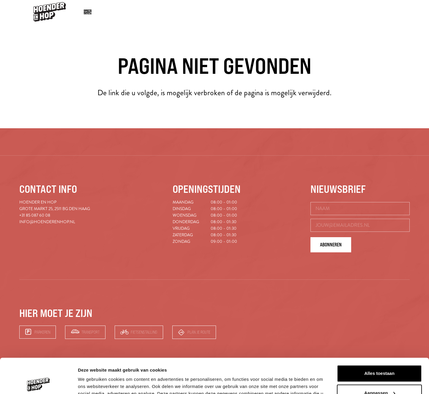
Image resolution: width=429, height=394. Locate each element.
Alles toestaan (379, 338)
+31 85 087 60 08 (34, 215)
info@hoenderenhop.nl (47, 222)
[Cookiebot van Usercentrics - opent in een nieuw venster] (38, 382)
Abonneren (331, 245)
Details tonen (92, 382)
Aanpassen (379, 357)
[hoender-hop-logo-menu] (49, 12)
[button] (384, 11)
